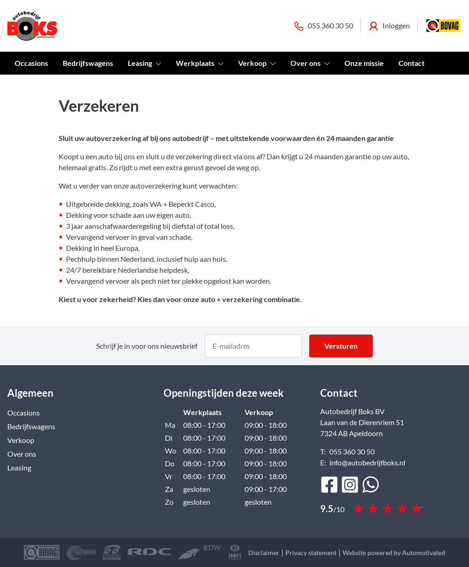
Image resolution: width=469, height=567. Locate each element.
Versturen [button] (341, 345)
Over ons (310, 63)
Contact (411, 63)
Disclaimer (263, 552)
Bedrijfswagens (88, 63)
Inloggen (389, 26)
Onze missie (364, 63)
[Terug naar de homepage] (32, 26)
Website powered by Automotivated (394, 552)
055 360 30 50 (323, 26)
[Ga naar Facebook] (329, 484)
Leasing (144, 63)
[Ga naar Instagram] (350, 484)
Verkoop (257, 63)
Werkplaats (200, 63)
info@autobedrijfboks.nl (367, 462)
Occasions (31, 63)
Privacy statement (311, 552)
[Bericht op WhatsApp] (370, 484)
